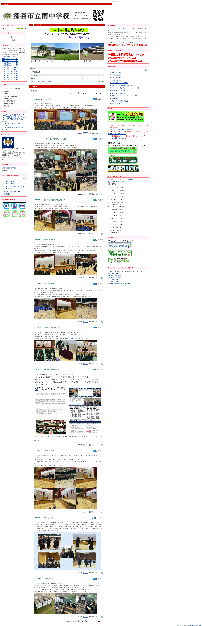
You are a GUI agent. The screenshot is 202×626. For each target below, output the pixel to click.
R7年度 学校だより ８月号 (10, 73)
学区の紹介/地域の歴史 (10, 96)
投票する (85, 133)
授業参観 (7, 194)
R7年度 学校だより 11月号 (10, 67)
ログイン (116, 1)
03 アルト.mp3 (129, 179)
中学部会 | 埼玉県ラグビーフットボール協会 (123, 96)
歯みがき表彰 (48, 518)
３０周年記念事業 (9, 101)
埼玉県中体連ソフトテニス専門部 (120, 98)
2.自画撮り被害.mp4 (114, 275)
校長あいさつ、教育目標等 (11, 89)
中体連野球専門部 (115, 80)
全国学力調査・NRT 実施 (12, 191)
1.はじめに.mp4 (113, 273)
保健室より (7, 91)
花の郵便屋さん (8, 98)
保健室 (101, 518)
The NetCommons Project (195, 625)
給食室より (7, 93)
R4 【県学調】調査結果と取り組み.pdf (14, 117)
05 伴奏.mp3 (121, 181)
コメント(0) (99, 133)
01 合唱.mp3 (111, 179)
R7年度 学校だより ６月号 (10, 77)
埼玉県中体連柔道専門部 (117, 90)
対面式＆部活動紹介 (50, 284)
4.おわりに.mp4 (113, 279)
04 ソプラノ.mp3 (112, 181)
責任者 (101, 369)
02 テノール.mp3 (120, 179)
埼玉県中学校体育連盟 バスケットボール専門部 (124, 88)
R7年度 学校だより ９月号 (10, 71)
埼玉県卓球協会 (115, 103)
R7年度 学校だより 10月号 (10, 69)
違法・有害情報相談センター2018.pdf (119, 283)
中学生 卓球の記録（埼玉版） (119, 101)
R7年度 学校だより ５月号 (10, 79)
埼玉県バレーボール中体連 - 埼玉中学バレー (124, 85)
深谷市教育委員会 (115, 72)
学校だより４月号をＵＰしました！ (55, 369)
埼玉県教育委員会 (115, 75)
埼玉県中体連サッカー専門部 (119, 83)
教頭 (101, 99)
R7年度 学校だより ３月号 (10, 59)
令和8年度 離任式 (49, 240)
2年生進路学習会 (49, 579)
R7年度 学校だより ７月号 (10, 75)
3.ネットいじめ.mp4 (114, 277)
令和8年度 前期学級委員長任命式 (54, 200)
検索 (146, 70)
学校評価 (6, 106)
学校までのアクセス (9, 103)
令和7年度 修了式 (49, 451)
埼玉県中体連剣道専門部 (117, 93)
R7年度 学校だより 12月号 (10, 65)
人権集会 (33, 78)
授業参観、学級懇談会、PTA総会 (41, 81)
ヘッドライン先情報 (20, 179)
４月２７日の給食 (9, 184)
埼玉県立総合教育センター (118, 78)
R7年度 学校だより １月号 (10, 63)
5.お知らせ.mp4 (113, 281)
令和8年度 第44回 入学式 (53, 327)
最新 (35, 71)
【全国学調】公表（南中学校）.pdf (13, 115)
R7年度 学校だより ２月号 (10, 61)
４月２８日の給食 (9, 181)
